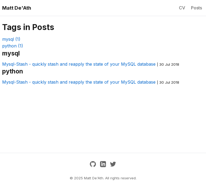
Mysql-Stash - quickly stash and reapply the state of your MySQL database (79, 64)
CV (182, 7)
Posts (196, 7)
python (12, 46)
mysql (11, 39)
